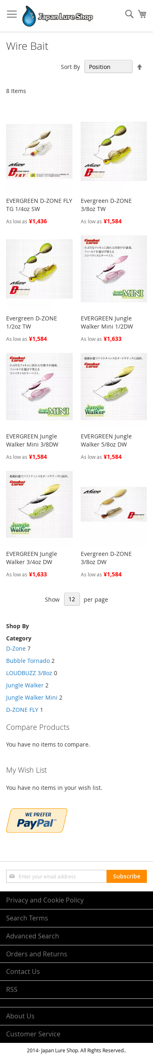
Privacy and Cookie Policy (45, 900)
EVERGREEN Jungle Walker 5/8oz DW (106, 440)
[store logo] (57, 16)
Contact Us (23, 971)
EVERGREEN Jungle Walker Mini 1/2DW (107, 322)
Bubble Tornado (28, 661)
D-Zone (16, 648)
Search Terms (27, 918)
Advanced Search (32, 935)
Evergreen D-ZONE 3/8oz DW (106, 558)
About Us (20, 1015)
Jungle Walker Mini (32, 697)
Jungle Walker (25, 685)
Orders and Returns (36, 953)
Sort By (70, 67)
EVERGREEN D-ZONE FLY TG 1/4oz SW (39, 205)
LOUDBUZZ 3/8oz (29, 673)
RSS (12, 989)
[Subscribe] (126, 876)
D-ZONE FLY (22, 709)
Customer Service (33, 1033)
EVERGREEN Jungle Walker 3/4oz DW (31, 558)
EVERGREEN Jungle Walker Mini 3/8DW (32, 440)
